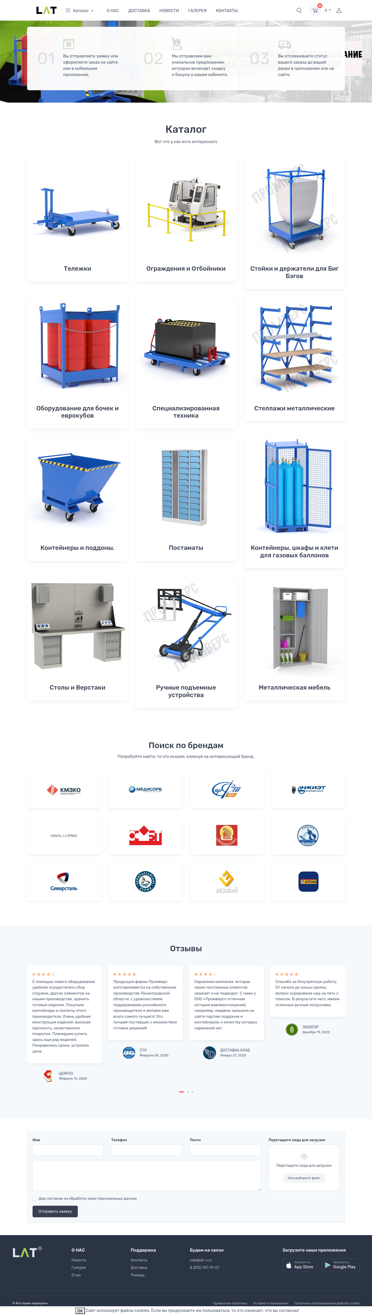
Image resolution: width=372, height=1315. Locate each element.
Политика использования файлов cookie (327, 1303)
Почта (195, 1140)
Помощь (138, 1275)
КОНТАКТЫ (227, 10)
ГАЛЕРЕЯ (197, 10)
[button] (299, 10)
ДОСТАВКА (139, 10)
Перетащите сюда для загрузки (297, 1140)
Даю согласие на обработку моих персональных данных (88, 1198)
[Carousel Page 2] (188, 1092)
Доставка (139, 1268)
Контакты (139, 1260)
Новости (79, 1260)
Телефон (119, 1140)
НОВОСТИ (169, 10)
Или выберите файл (304, 1178)
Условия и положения (270, 1303)
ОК (80, 1311)
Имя (36, 1140)
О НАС (113, 10)
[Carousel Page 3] (192, 1092)
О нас (76, 1275)
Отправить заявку (55, 1211)
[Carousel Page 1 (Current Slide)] (181, 1092)
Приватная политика (230, 1303)
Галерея (79, 1268)
